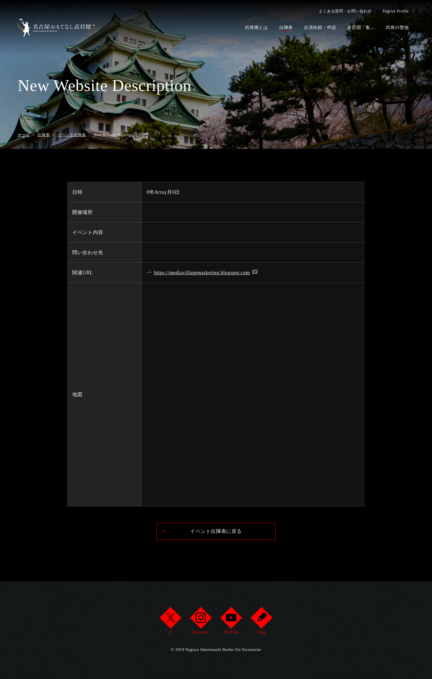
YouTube (231, 622)
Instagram (201, 622)
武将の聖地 (397, 27)
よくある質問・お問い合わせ (345, 11)
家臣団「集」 (361, 27)
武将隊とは (256, 27)
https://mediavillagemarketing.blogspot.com (202, 272)
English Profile (396, 11)
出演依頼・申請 (320, 27)
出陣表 (286, 27)
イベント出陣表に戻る (216, 531)
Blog (261, 622)
